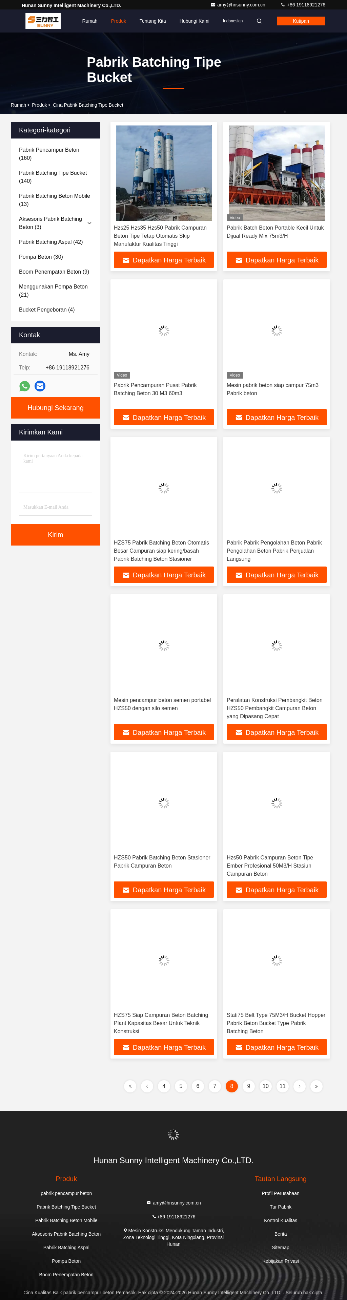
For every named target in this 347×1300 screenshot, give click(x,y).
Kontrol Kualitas (280, 1220)
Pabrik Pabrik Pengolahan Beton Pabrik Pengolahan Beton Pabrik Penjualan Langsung (274, 551)
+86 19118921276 (302, 4)
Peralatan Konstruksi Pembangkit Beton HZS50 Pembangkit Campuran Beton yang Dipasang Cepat (275, 708)
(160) (49, 154)
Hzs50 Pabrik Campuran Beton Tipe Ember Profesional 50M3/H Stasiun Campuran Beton (270, 866)
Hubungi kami (194, 21)
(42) (51, 242)
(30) (41, 257)
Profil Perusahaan (281, 1193)
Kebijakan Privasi (281, 1261)
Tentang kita (153, 21)
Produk (118, 21)
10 (266, 1086)
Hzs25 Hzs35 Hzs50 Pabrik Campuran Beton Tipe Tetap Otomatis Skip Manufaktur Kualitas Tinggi (160, 236)
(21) (53, 291)
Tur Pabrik (280, 1207)
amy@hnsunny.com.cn (238, 4)
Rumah (90, 21)
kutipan (301, 21)
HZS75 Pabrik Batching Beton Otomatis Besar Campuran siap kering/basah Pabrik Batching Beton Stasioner (161, 551)
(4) (47, 310)
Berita (280, 1234)
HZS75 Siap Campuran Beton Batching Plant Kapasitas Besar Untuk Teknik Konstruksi (161, 1023)
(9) (54, 272)
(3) (50, 223)
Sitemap (280, 1247)
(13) (54, 200)
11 (283, 1086)
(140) (53, 177)
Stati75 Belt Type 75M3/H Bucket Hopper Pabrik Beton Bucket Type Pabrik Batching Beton (276, 1023)
